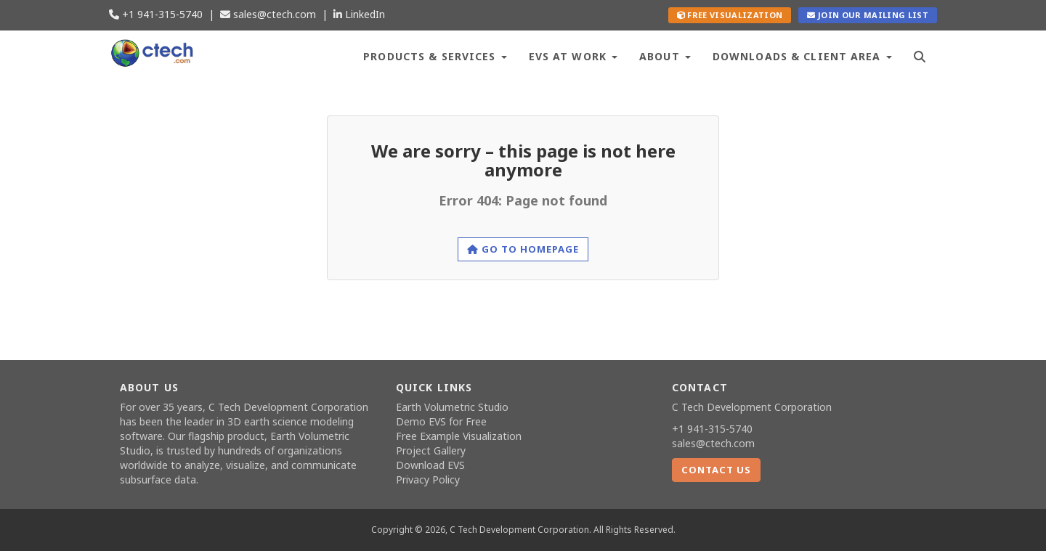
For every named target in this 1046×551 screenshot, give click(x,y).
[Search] (920, 54)
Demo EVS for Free (441, 421)
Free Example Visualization (459, 436)
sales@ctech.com (268, 14)
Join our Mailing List (867, 14)
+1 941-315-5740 (156, 14)
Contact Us (716, 469)
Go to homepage (523, 249)
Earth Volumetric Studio (452, 407)
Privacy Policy (428, 479)
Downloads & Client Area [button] (802, 56)
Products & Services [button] (434, 56)
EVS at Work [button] (573, 56)
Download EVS (430, 465)
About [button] (665, 56)
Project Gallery (431, 450)
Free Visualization (730, 14)
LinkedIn (359, 14)
